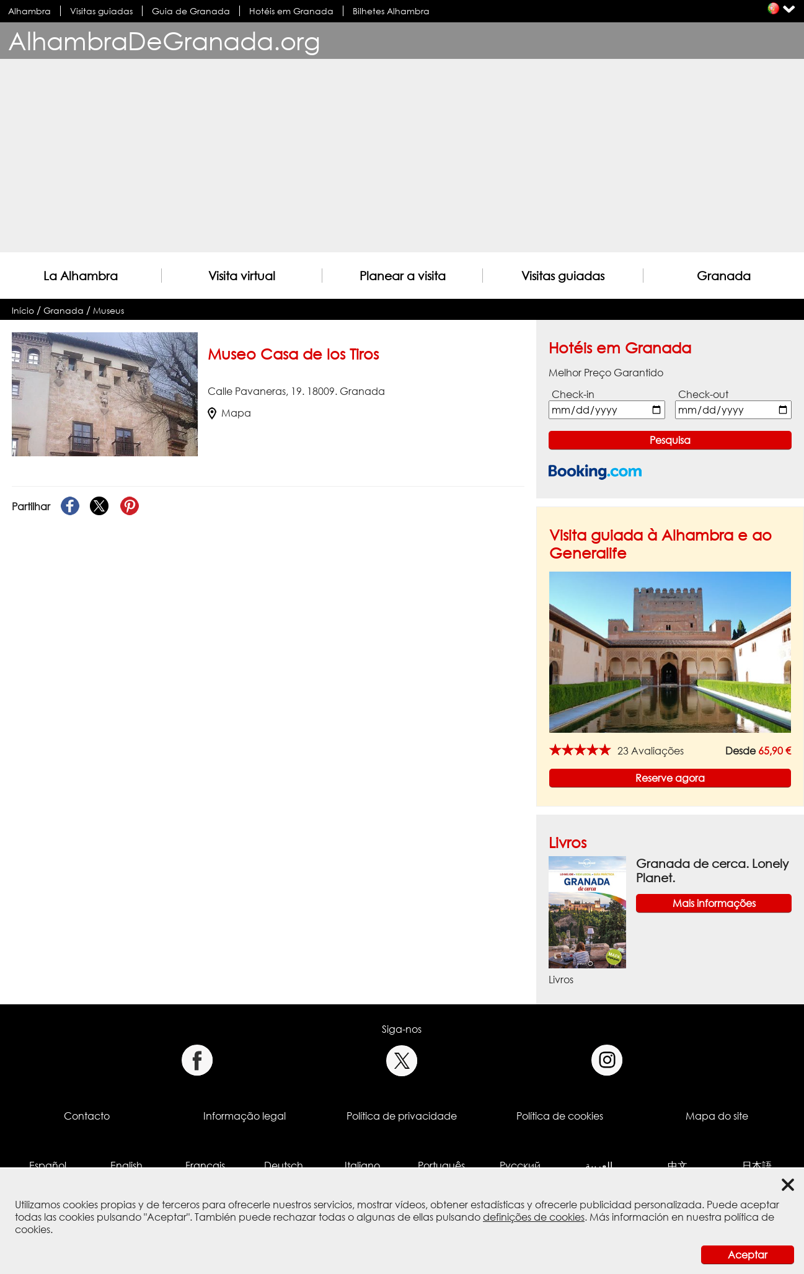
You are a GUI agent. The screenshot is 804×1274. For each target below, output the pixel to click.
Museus (108, 310)
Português (441, 1165)
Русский (520, 1165)
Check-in (573, 394)
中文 (677, 1165)
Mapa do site (717, 1116)
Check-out (703, 394)
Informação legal (244, 1116)
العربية (598, 1165)
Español (47, 1165)
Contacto (87, 1116)
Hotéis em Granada (291, 11)
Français (205, 1165)
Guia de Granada (191, 11)
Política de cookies (559, 1116)
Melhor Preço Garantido (606, 372)
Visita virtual (241, 275)
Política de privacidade (402, 1116)
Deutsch (283, 1165)
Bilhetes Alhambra (391, 11)
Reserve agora (670, 778)
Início (23, 310)
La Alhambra (80, 275)
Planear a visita (403, 275)
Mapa (229, 413)
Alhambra (29, 11)
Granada (724, 275)
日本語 (757, 1165)
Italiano (362, 1165)
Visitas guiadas (101, 11)
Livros (567, 842)
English (126, 1165)
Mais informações (714, 903)
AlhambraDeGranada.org (164, 40)
